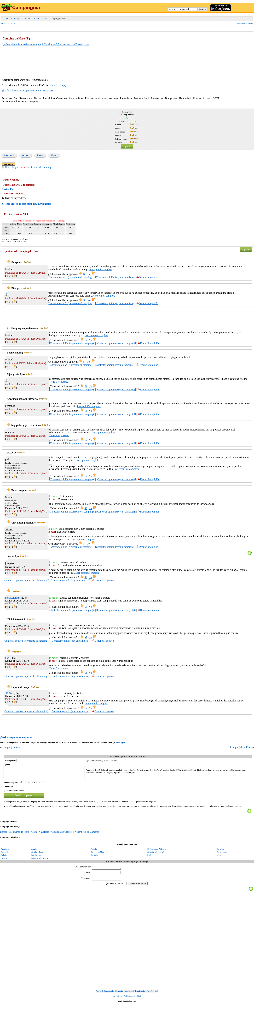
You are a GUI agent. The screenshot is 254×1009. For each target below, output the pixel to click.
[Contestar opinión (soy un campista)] (114, 277)
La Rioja (16, 18)
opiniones (131, 121)
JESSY (8, 693)
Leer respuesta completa (126, 469)
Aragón (34, 851)
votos (121, 121)
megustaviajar (12, 597)
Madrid (150, 857)
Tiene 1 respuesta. (58, 381)
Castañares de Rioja (19, 834)
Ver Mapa (48, 90)
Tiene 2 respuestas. (59, 435)
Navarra (4, 861)
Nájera (33, 834)
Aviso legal (120, 742)
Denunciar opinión (147, 277)
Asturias (94, 851)
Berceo (3, 834)
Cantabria (5, 854)
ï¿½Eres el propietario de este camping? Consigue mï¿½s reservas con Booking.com (45, 44)
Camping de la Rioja (244, 23)
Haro (45, 18)
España (6, 18)
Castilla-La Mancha (98, 854)
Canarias (220, 851)
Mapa (53, 155)
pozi (7, 657)
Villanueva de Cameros (87, 834)
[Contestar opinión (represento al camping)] (70, 277)
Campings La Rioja (31, 18)
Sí (84, 274)
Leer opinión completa (100, 269)
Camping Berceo (8, 23)
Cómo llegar (10, 90)
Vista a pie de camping (30, 90)
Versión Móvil (152, 995)
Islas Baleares (36, 857)
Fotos (40, 155)
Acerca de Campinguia (105, 995)
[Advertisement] (228, 55)
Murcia (220, 857)
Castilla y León (37, 854)
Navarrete (44, 834)
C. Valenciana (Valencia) (157, 851)
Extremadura (222, 854)
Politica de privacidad (132, 1000)
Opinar (127, 146)
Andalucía (5, 851)
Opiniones (9, 155)
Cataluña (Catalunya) (155, 854)
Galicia (4, 857)
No (89, 274)
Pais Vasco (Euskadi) (39, 861)
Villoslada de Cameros (62, 834)
